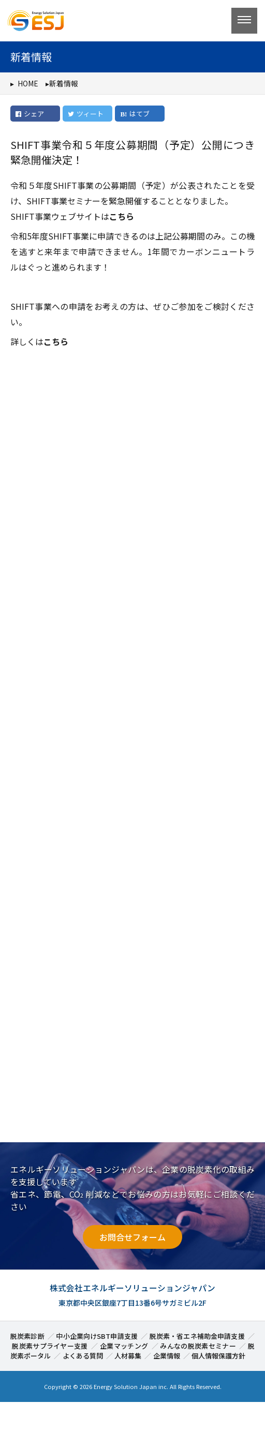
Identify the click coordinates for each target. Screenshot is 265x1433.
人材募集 (127, 1356)
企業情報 (166, 1356)
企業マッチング (124, 1346)
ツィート (85, 113)
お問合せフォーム (132, 1237)
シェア (29, 113)
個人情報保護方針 (218, 1356)
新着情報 (63, 83)
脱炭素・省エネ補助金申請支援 (197, 1336)
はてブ (139, 113)
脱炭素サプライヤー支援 (50, 1346)
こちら (121, 216)
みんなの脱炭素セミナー (198, 1346)
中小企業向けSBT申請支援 (97, 1336)
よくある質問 (83, 1356)
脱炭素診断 (27, 1336)
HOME (28, 83)
